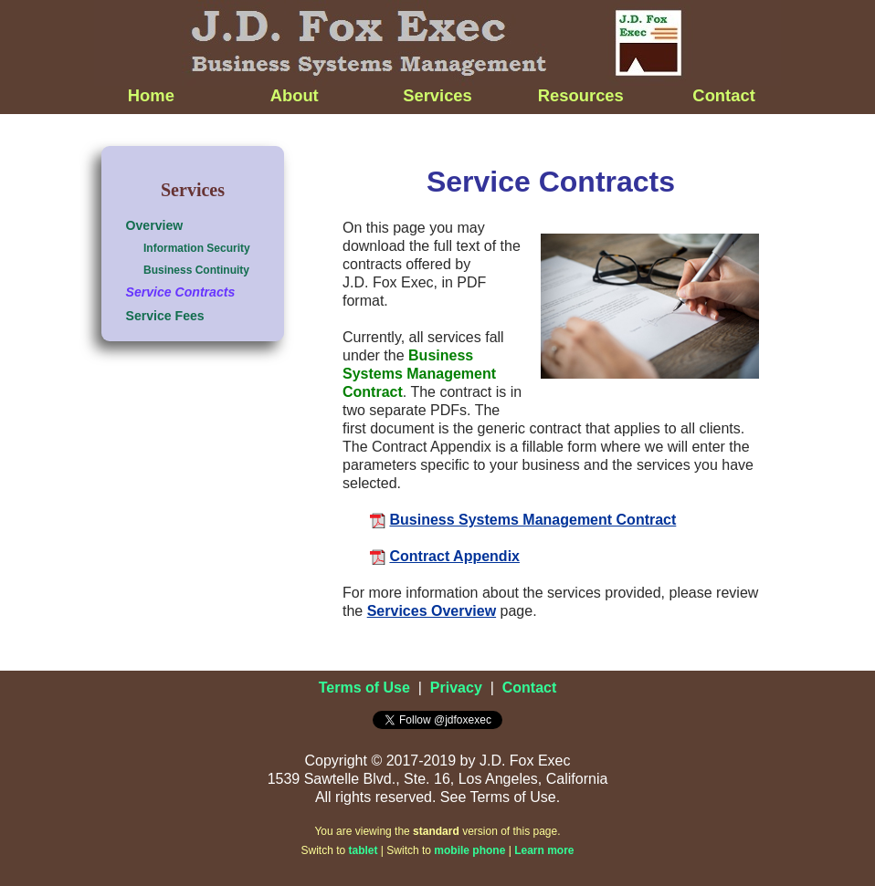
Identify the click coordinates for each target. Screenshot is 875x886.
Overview (155, 225)
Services (437, 95)
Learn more (544, 850)
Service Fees (165, 315)
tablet (363, 850)
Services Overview (431, 611)
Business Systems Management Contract (532, 519)
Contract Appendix (454, 556)
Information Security (196, 248)
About (294, 95)
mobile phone (469, 850)
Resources (581, 95)
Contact (723, 95)
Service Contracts (181, 292)
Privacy (456, 687)
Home (151, 95)
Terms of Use (364, 687)
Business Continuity (196, 270)
